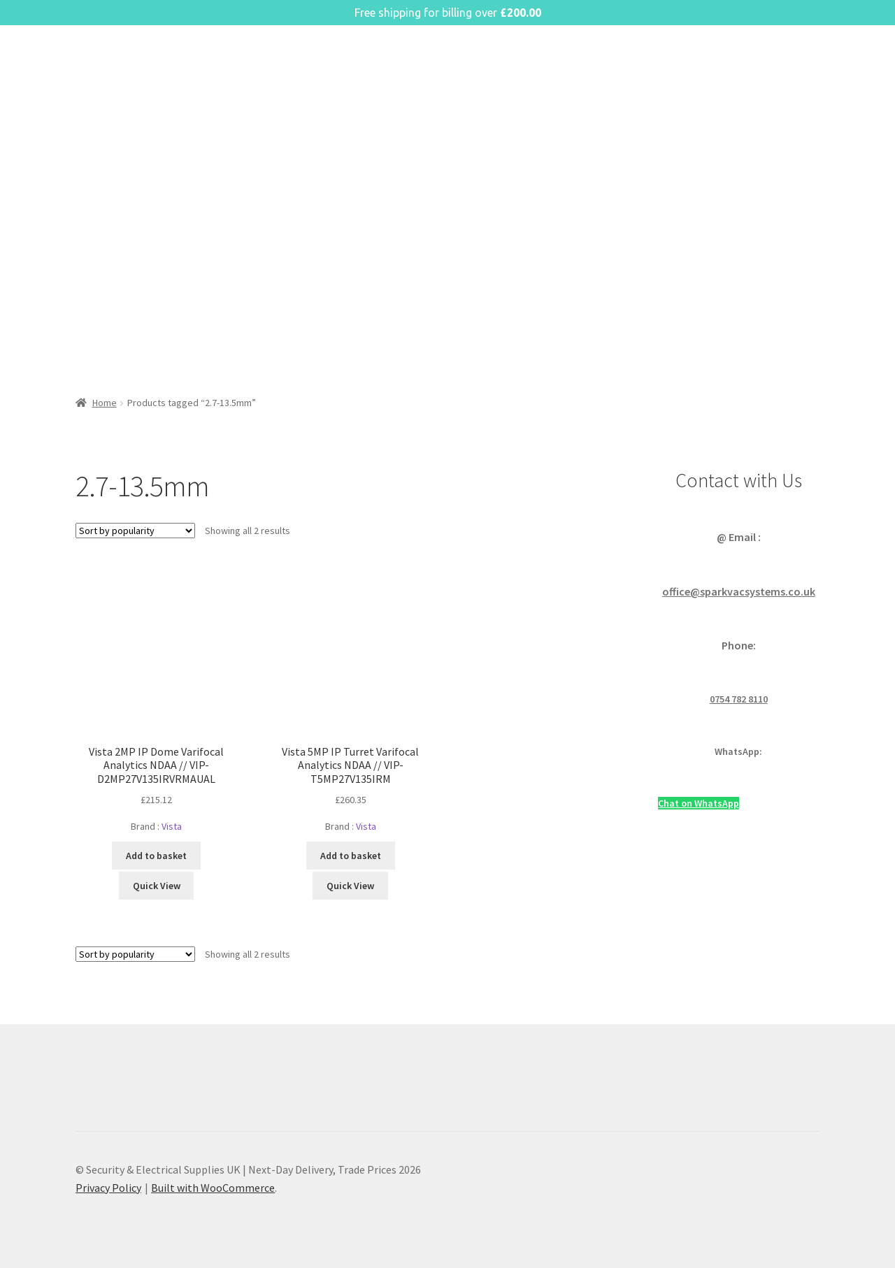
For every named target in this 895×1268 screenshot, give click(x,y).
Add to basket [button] (156, 855)
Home (104, 402)
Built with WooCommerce (213, 1188)
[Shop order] (135, 530)
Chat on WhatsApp (698, 803)
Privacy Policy (108, 1188)
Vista (172, 826)
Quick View (156, 885)
